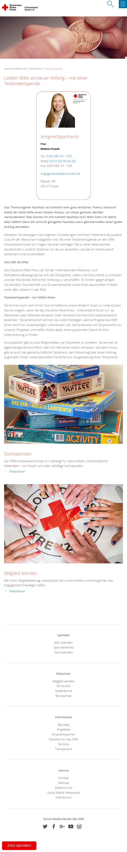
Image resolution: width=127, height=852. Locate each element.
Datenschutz (63, 788)
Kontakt (63, 778)
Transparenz (63, 749)
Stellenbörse (63, 691)
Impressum (63, 797)
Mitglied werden (20, 573)
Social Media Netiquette (63, 792)
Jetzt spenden (63, 642)
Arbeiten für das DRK (63, 739)
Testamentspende (53, 68)
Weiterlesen (17, 471)
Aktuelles (64, 725)
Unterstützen (35, 68)
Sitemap (63, 783)
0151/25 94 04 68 (63, 161)
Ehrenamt (63, 686)
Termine (63, 744)
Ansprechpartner (63, 734)
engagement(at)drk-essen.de (60, 174)
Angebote (63, 729)
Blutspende (63, 696)
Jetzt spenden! (19, 845)
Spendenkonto (63, 647)
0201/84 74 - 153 (59, 156)
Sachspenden (17, 453)
